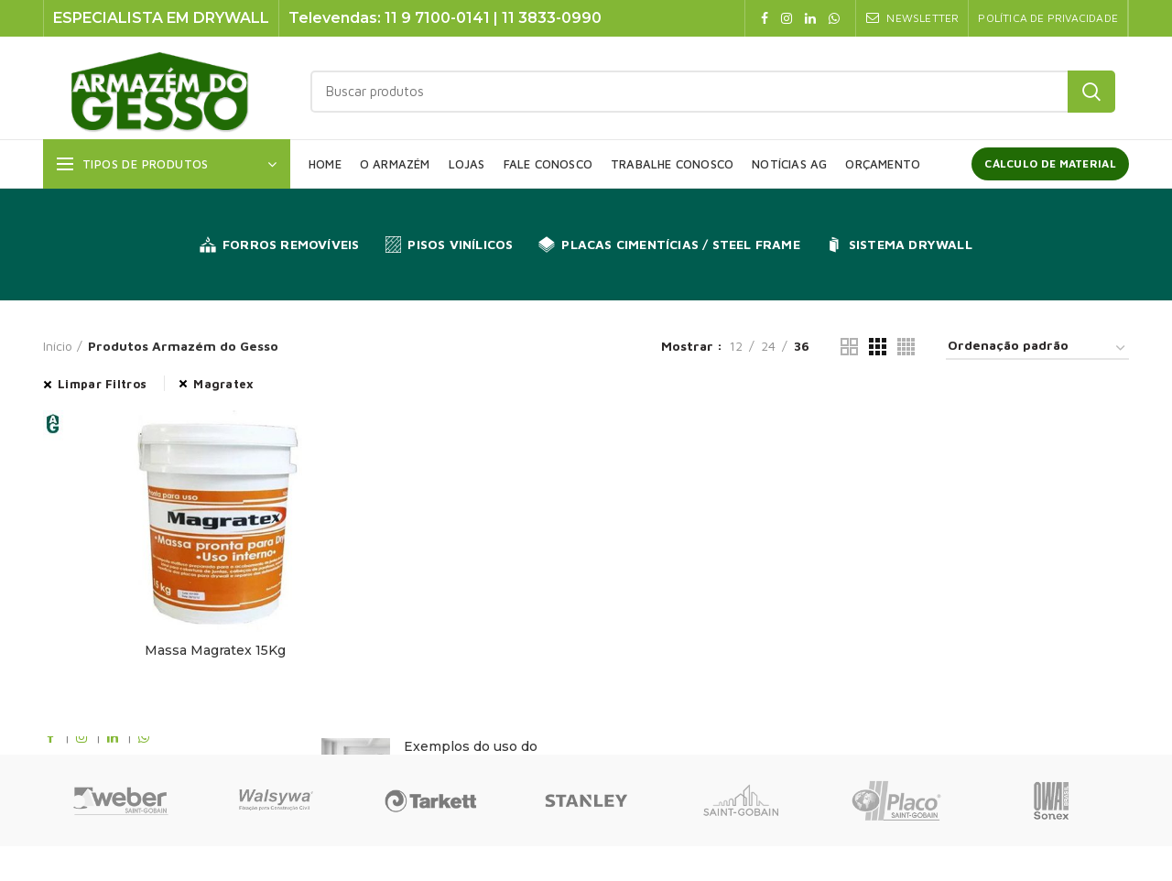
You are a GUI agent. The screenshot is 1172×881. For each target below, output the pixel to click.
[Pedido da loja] (1037, 348)
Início (57, 345)
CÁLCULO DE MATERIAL (1050, 163)
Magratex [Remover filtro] (223, 383)
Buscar (1091, 92)
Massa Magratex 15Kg (215, 650)
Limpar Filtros (102, 383)
